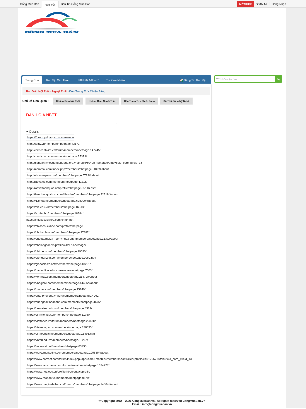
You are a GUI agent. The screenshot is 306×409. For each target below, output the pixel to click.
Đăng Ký (261, 3)
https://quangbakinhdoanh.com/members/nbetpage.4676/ (64, 302)
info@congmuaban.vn (157, 404)
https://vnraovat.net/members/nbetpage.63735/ (57, 346)
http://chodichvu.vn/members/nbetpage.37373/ (57, 156)
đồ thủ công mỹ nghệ (176, 101)
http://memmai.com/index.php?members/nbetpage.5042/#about (68, 169)
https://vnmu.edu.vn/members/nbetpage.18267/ (57, 340)
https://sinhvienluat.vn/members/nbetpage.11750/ (59, 314)
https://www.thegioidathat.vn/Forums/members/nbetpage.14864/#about (72, 384)
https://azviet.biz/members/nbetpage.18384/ (55, 213)
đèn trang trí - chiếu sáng (139, 101)
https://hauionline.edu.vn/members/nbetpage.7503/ (59, 270)
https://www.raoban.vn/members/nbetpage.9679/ (58, 378)
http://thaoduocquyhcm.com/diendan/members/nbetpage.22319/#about (72, 194)
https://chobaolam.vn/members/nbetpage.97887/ (58, 232)
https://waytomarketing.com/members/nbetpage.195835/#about (67, 352)
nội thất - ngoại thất (52, 91)
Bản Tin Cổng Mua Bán (75, 4)
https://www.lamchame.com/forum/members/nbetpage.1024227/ (68, 365)
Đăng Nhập (279, 4)
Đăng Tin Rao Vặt (195, 80)
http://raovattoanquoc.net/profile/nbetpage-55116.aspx (62, 188)
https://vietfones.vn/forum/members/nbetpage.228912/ (62, 321)
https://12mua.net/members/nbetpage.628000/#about (61, 200)
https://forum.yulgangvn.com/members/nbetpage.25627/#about (67, 137)
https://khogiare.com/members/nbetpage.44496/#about (62, 283)
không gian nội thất (68, 101)
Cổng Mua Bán (29, 4)
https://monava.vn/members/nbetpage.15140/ (56, 289)
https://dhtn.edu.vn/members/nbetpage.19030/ (57, 251)
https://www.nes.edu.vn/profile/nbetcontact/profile (58, 371)
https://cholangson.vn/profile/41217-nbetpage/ (56, 245)
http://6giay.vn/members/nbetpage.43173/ (53, 143)
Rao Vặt (50, 4)
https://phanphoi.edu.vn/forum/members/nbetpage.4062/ (63, 295)
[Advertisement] (190, 42)
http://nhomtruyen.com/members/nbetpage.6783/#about (63, 175)
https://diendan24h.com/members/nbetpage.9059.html (62, 257)
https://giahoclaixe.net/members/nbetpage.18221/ (59, 264)
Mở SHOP (245, 4)
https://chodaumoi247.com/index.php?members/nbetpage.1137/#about (72, 238)
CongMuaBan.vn (143, 400)
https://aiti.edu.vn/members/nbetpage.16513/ (56, 207)
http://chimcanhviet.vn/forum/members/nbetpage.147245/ (64, 150)
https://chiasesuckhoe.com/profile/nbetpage (55, 226)
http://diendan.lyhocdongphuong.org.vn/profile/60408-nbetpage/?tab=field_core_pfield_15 (84, 162)
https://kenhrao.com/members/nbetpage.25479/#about (62, 276)
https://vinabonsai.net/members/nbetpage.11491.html (61, 333)
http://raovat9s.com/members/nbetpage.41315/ (57, 181)
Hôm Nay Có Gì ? (88, 79)
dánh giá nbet (41, 115)
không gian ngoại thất (102, 101)
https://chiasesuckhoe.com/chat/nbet (50, 219)
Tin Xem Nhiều (115, 80)
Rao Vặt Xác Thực (57, 80)
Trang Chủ (32, 80)
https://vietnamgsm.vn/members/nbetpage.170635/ (59, 327)
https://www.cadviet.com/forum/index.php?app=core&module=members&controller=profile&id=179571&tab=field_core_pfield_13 (109, 359)
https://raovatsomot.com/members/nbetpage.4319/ (59, 308)
